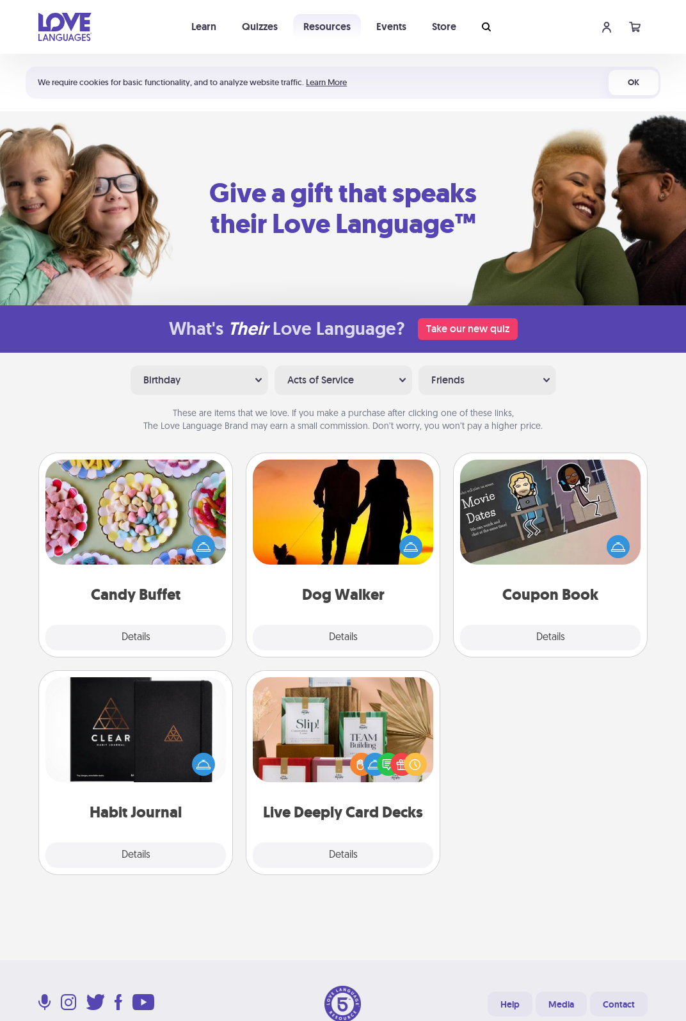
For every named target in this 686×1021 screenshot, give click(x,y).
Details (136, 637)
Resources (327, 26)
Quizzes (260, 26)
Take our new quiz (467, 328)
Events (391, 26)
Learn (203, 26)
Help (510, 1004)
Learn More (326, 82)
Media (561, 1004)
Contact (619, 1004)
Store (444, 26)
